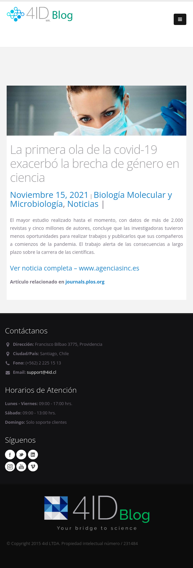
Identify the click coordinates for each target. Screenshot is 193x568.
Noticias (82, 203)
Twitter (21, 454)
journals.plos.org (85, 282)
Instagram (10, 466)
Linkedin (33, 454)
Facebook (10, 454)
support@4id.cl (41, 372)
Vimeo (33, 466)
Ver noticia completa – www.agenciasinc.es (74, 268)
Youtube (21, 466)
